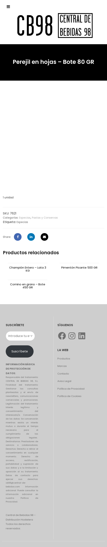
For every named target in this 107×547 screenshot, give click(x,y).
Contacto (63, 373)
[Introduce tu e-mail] (20, 336)
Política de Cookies (69, 396)
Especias (25, 218)
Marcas (62, 366)
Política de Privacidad (70, 389)
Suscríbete (19, 351)
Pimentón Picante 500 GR (79, 267)
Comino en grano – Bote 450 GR (27, 285)
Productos (63, 358)
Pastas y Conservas (45, 218)
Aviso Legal (64, 381)
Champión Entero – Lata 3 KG (27, 269)
